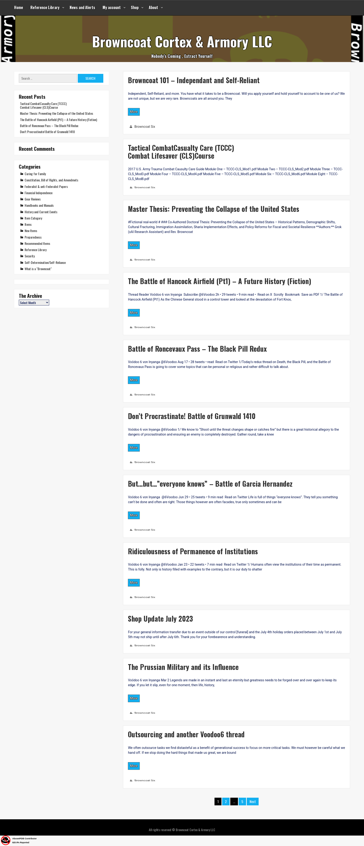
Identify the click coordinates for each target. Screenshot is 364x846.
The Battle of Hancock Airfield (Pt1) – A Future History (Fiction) (219, 281)
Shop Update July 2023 (160, 618)
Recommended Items (37, 243)
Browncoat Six (144, 126)
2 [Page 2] (226, 801)
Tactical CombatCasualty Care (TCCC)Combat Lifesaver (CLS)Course (181, 151)
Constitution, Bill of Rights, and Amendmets (51, 179)
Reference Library (44, 7)
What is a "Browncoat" (38, 268)
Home (18, 7)
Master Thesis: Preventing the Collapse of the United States (213, 208)
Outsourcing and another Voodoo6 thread (186, 734)
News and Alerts (82, 7)
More (134, 112)
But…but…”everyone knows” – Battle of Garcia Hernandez (210, 483)
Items (28, 224)
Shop (135, 7)
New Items (31, 230)
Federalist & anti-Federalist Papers (46, 186)
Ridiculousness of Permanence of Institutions (193, 551)
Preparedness (33, 237)
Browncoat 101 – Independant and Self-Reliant (194, 80)
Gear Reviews (33, 199)
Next (253, 801)
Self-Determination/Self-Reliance (45, 262)
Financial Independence (38, 192)
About (153, 7)
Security (30, 255)
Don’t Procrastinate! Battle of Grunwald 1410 (192, 416)
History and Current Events (41, 211)
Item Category (33, 218)
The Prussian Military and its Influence (183, 667)
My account (112, 7)
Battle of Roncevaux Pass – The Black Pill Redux (197, 348)
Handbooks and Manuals (39, 205)
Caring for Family (35, 173)
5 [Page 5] (242, 801)
